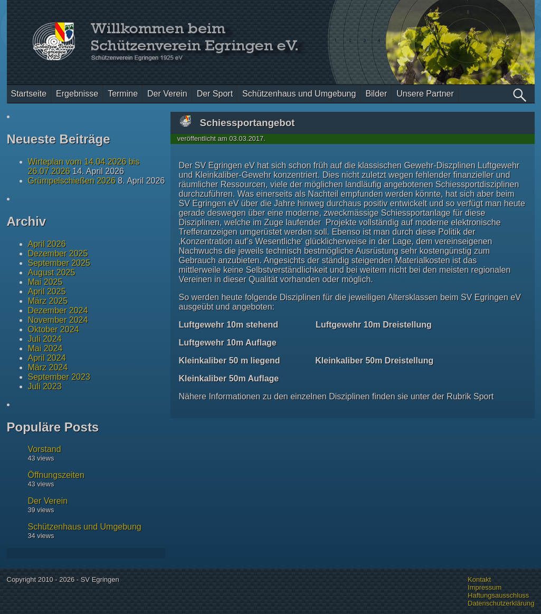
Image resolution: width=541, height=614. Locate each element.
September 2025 (59, 262)
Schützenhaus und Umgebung (299, 93)
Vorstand (44, 449)
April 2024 (47, 357)
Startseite (29, 93)
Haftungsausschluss (498, 595)
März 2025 (48, 300)
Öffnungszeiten (56, 475)
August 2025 (51, 272)
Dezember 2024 (58, 310)
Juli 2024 (45, 338)
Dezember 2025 (58, 253)
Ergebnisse (77, 93)
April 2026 (47, 243)
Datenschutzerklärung (501, 603)
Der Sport (215, 93)
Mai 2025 (45, 281)
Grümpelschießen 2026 (72, 180)
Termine (123, 93)
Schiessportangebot (247, 122)
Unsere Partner (425, 93)
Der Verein (167, 93)
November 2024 (58, 319)
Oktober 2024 (53, 329)
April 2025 (47, 291)
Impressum (484, 587)
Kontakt (479, 579)
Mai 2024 (45, 348)
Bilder (376, 93)
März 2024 (48, 367)
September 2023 (59, 376)
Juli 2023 (45, 386)
